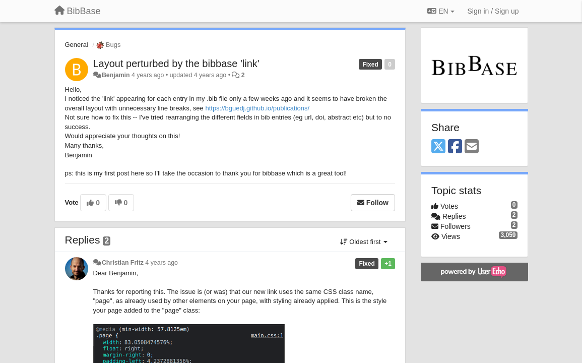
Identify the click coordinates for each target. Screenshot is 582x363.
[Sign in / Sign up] (493, 11)
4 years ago (161, 262)
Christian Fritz (123, 262)
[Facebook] (455, 147)
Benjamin (116, 75)
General (76, 44)
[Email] (472, 147)
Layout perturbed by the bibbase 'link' (176, 63)
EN (440, 11)
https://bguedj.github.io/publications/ (257, 108)
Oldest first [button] (363, 242)
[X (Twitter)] (438, 147)
